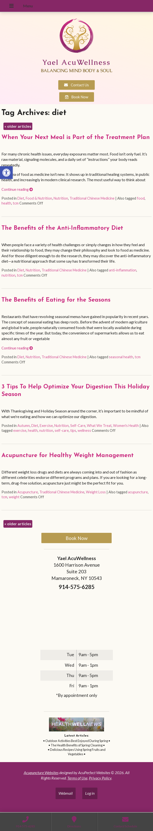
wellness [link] (84, 430)
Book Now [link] (77, 538)
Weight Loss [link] (96, 492)
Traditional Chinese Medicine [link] (92, 198)
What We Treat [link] (99, 425)
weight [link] (14, 497)
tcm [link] (16, 203)
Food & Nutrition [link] (39, 198)
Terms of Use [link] (77, 778)
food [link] (141, 198)
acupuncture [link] (138, 492)
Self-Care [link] (77, 425)
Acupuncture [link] (27, 492)
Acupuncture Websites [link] (41, 772)
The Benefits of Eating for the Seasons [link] (55, 300)
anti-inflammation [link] (122, 270)
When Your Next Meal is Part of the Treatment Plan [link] (75, 138)
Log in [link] (89, 793)
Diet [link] (20, 198)
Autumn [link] (23, 425)
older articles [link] (17, 126)
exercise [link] (19, 430)
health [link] (6, 203)
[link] (6, 172)
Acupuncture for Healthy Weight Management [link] (67, 456)
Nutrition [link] (61, 198)
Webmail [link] (66, 793)
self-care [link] (62, 430)
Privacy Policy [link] (100, 778)
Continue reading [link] (17, 189)
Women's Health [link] (126, 425)
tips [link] (73, 430)
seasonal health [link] (121, 357)
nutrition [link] (8, 275)
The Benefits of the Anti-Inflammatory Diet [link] (62, 228)
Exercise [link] (46, 425)
